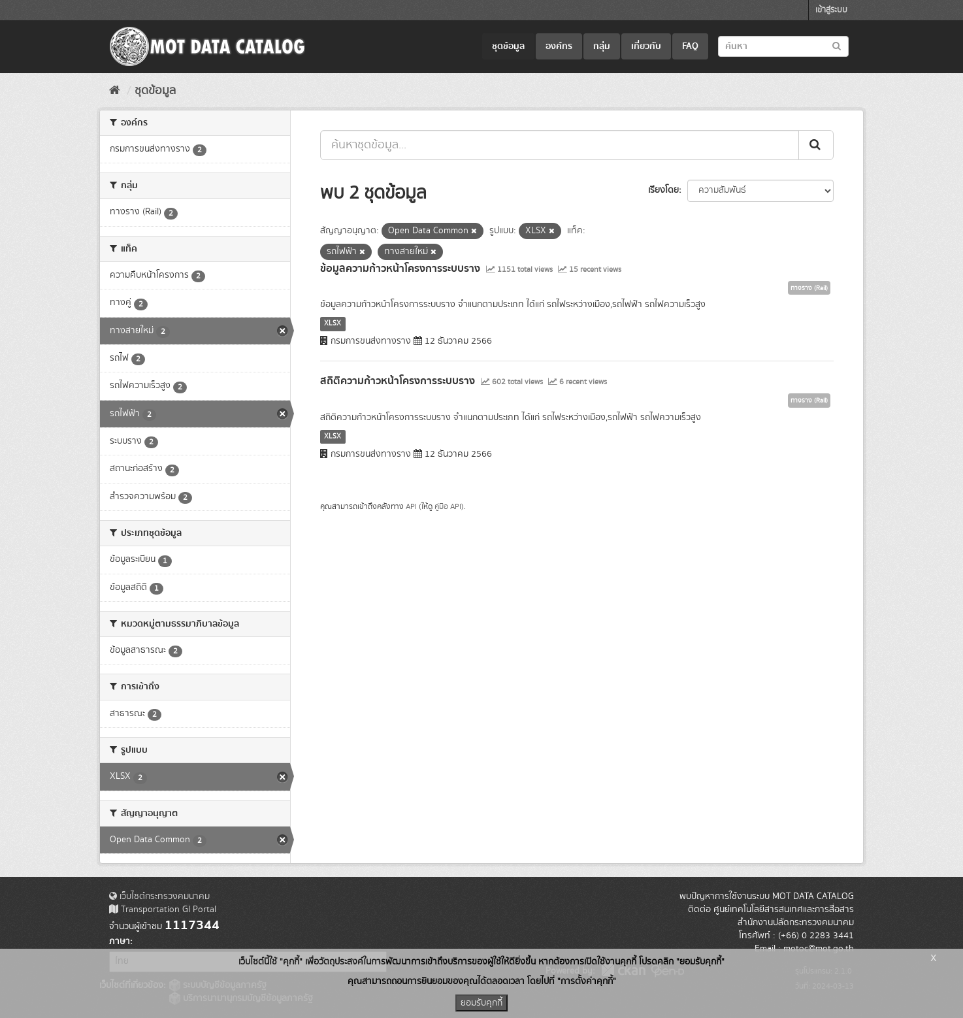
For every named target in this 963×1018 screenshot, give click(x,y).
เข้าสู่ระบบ (831, 10)
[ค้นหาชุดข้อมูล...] (559, 145)
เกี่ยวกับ (646, 46)
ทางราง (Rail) (809, 288)
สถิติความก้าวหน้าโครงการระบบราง (397, 380)
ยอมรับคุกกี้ (481, 1003)
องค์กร (559, 46)
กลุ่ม (601, 46)
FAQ (690, 46)
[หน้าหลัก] (114, 90)
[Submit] (816, 145)
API (411, 506)
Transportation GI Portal (162, 909)
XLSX (332, 323)
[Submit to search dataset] (836, 45)
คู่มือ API (447, 506)
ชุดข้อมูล (508, 46)
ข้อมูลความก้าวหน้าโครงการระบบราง (400, 268)
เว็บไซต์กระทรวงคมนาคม (159, 896)
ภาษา (119, 941)
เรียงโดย (663, 190)
